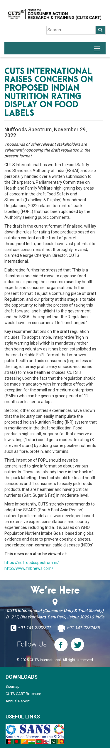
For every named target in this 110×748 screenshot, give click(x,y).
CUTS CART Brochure (23, 694)
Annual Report (18, 701)
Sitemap (13, 686)
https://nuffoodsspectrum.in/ (31, 562)
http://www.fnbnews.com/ (28, 568)
